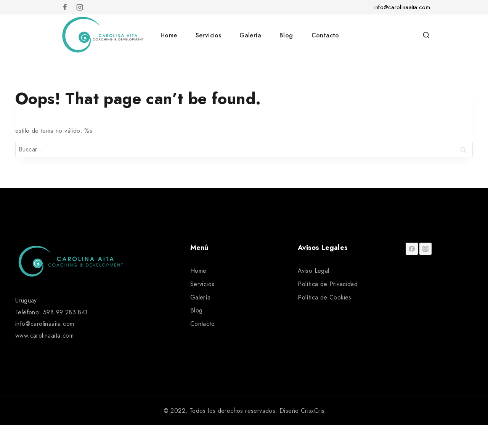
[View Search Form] (426, 35)
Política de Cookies (325, 297)
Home (169, 35)
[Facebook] (65, 7)
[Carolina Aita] (103, 35)
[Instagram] (80, 7)
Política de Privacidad (328, 284)
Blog (286, 35)
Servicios (209, 35)
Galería (250, 35)
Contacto (325, 35)
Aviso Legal (313, 270)
